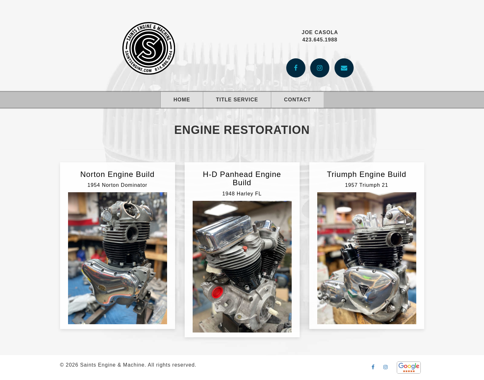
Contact (297, 99)
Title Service (237, 99)
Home (181, 99)
